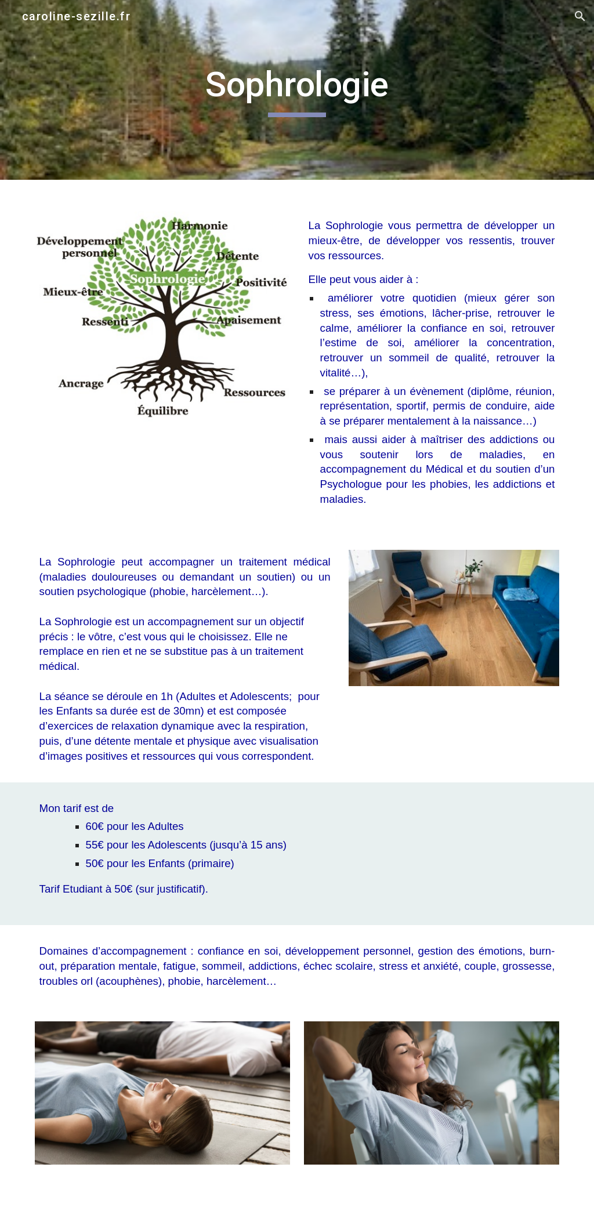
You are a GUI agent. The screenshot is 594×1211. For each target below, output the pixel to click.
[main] (296, 90)
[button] (580, 16)
